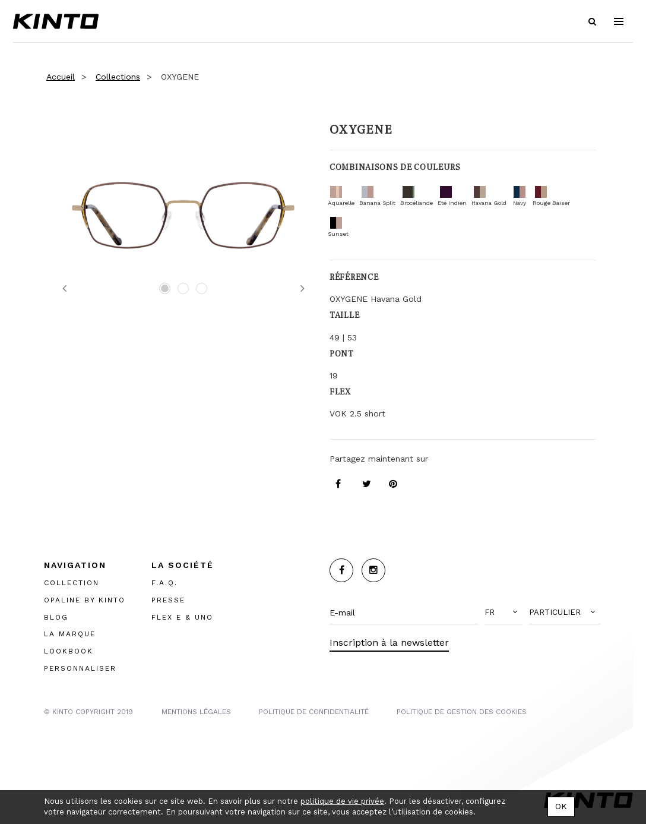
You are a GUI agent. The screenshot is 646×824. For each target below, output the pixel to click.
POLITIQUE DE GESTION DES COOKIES (462, 712)
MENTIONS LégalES (196, 712)
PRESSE (168, 600)
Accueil (60, 76)
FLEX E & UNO (182, 617)
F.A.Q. (164, 583)
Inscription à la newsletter (389, 642)
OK (561, 806)
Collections (118, 76)
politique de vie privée (342, 801)
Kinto (56, 21)
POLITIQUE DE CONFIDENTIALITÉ (314, 712)
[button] (503, 612)
